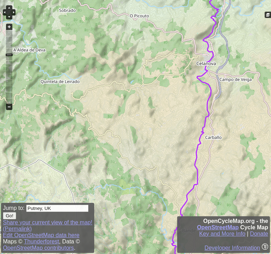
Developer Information (232, 248)
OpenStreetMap (218, 227)
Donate (259, 234)
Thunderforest (41, 241)
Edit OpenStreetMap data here (41, 235)
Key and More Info (222, 234)
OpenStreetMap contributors (38, 248)
